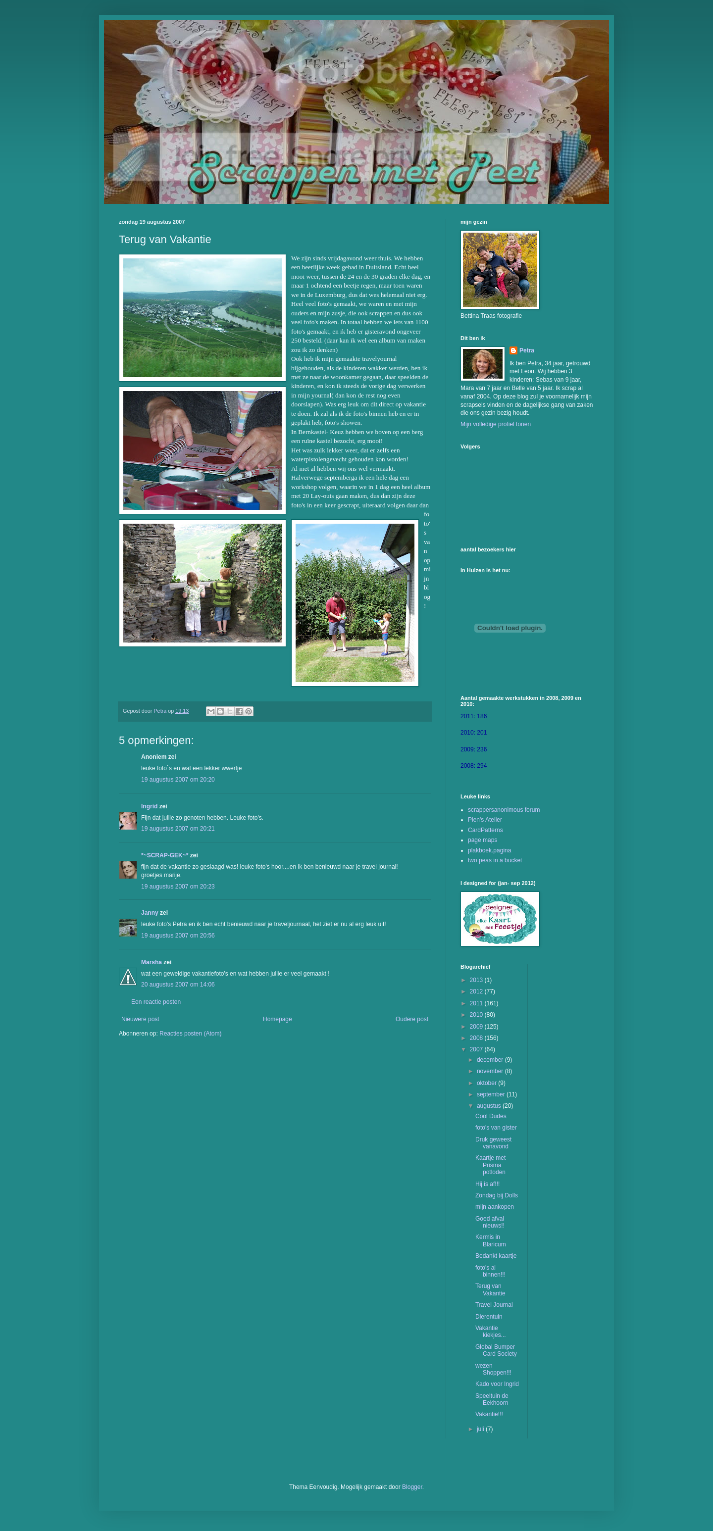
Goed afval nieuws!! (490, 1222)
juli (481, 1429)
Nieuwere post (140, 1019)
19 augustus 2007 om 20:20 (178, 779)
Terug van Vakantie (490, 1289)
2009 (477, 1026)
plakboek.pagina (489, 850)
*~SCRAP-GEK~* (164, 855)
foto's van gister (496, 1127)
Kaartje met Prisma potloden (490, 1165)
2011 (477, 1003)
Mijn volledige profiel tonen (495, 424)
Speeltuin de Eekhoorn (492, 1399)
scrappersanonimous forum (504, 809)
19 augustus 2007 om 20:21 (178, 828)
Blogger (412, 1486)
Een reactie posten (156, 1001)
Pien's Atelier (485, 819)
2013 (477, 980)
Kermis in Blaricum (490, 1240)
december (491, 1059)
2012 (477, 991)
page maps (482, 840)
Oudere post (412, 1019)
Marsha (151, 962)
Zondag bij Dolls (496, 1195)
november (491, 1071)
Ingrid (149, 806)
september (492, 1094)
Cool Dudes (491, 1116)
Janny (149, 912)
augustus (490, 1105)
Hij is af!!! (487, 1184)
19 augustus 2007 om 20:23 (178, 886)
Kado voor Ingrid (497, 1384)
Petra (526, 350)
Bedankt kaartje (495, 1255)
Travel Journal (494, 1304)
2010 (477, 1014)
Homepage (277, 1019)
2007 (477, 1049)
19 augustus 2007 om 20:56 (178, 935)
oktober (487, 1083)
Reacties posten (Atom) (190, 1033)
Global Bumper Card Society (496, 1350)
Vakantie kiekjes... (490, 1331)
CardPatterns (485, 830)
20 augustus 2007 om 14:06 (178, 984)
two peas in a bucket (495, 860)
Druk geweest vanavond (493, 1143)
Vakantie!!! (489, 1414)
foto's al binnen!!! (490, 1271)
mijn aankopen (494, 1206)
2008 (477, 1038)
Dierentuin (489, 1316)
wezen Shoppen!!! (493, 1369)
